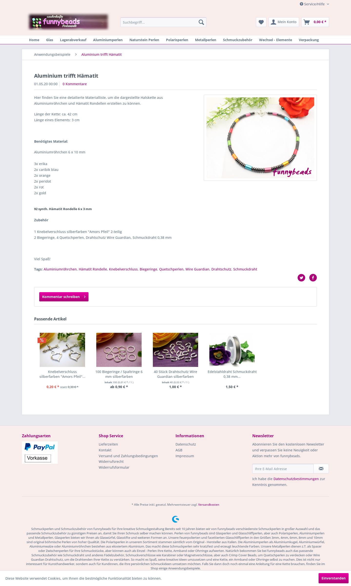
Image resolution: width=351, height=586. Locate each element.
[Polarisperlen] (177, 40)
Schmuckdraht (245, 269)
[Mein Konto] (284, 22)
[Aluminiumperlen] (108, 40)
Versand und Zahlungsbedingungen (128, 456)
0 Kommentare (75, 84)
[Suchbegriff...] (163, 22)
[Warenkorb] (315, 22)
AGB (179, 450)
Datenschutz (186, 444)
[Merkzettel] (261, 22)
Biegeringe (148, 269)
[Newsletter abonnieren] (321, 469)
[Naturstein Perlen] (144, 40)
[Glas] (50, 40)
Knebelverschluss (123, 269)
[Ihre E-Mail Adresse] (283, 469)
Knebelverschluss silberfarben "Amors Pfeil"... (62, 374)
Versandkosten (208, 504)
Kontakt (105, 450)
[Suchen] (201, 22)
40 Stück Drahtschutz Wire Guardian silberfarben (175, 374)
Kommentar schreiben (64, 296)
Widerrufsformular (114, 467)
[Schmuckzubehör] (238, 40)
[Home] (34, 40)
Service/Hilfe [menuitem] (313, 4)
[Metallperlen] (206, 40)
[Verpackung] (308, 40)
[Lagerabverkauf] (73, 40)
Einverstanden (334, 578)
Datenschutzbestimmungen (296, 478)
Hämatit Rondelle (93, 269)
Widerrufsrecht (111, 461)
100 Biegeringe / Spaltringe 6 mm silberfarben (119, 374)
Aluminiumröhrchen (60, 269)
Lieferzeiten (108, 444)
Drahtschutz (221, 269)
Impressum (185, 456)
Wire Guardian (197, 269)
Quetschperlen (171, 269)
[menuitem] (163, 22)
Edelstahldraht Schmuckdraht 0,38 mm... (232, 374)
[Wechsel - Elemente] (275, 40)
